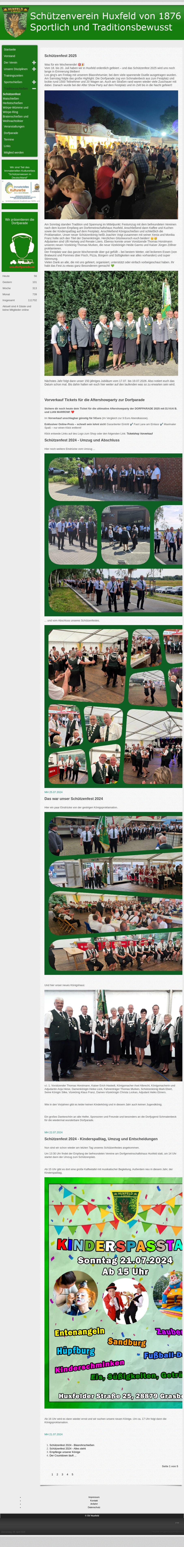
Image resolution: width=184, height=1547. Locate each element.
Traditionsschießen (16, 88)
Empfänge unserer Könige (64, 1452)
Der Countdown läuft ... (62, 1455)
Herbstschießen (13, 103)
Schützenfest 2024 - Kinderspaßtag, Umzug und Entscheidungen (101, 1139)
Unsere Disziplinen (16, 69)
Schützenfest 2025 (60, 56)
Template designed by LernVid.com (167, 1532)
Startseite (10, 49)
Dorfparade (11, 133)
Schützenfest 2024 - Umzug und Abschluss (81, 440)
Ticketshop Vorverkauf (140, 433)
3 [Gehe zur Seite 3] (63, 1474)
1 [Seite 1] (52, 1474)
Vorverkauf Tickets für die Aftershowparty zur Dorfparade (94, 400)
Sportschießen (13, 82)
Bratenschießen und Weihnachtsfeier (15, 119)
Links (7, 146)
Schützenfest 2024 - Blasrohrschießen (71, 1445)
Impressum (93, 1497)
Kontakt (94, 1500)
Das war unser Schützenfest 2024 (73, 799)
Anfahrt (94, 1504)
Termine (9, 139)
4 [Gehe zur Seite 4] (68, 1474)
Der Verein (10, 62)
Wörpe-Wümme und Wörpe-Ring (15, 110)
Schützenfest (11, 94)
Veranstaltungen (14, 126)
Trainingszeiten (13, 75)
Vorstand (9, 56)
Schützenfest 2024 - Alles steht (67, 1448)
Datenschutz (94, 1507)
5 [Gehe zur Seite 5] (72, 1474)
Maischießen (11, 98)
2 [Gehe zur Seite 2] (58, 1474)
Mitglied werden (14, 152)
